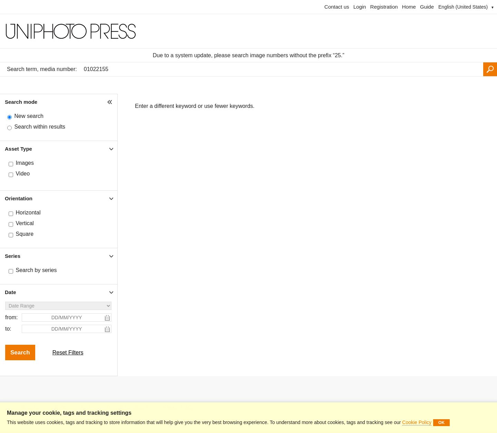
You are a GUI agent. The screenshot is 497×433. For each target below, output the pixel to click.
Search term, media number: (42, 69)
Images (24, 163)
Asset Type (18, 149)
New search (28, 116)
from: (11, 317)
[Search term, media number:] (281, 69)
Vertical (24, 223)
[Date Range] (58, 306)
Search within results (39, 127)
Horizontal (28, 212)
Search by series (36, 270)
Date (10, 292)
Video (23, 174)
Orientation (18, 198)
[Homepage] (248, 31)
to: (8, 329)
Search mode (21, 102)
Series (12, 256)
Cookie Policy (416, 422)
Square (24, 234)
